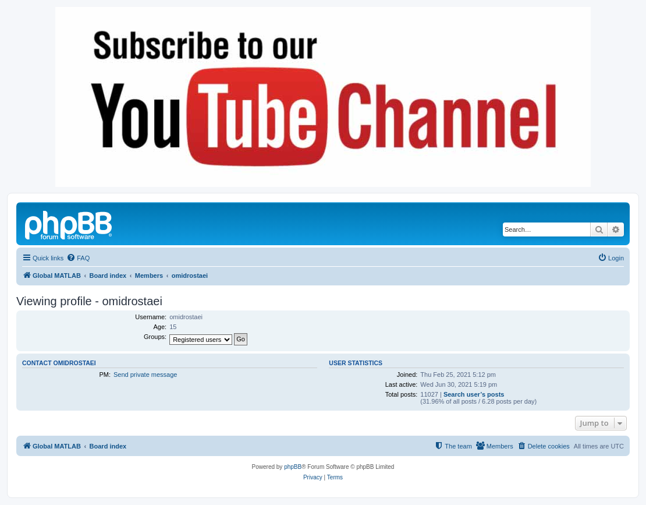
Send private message (145, 374)
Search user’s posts (474, 394)
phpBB (292, 467)
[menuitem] (78, 258)
